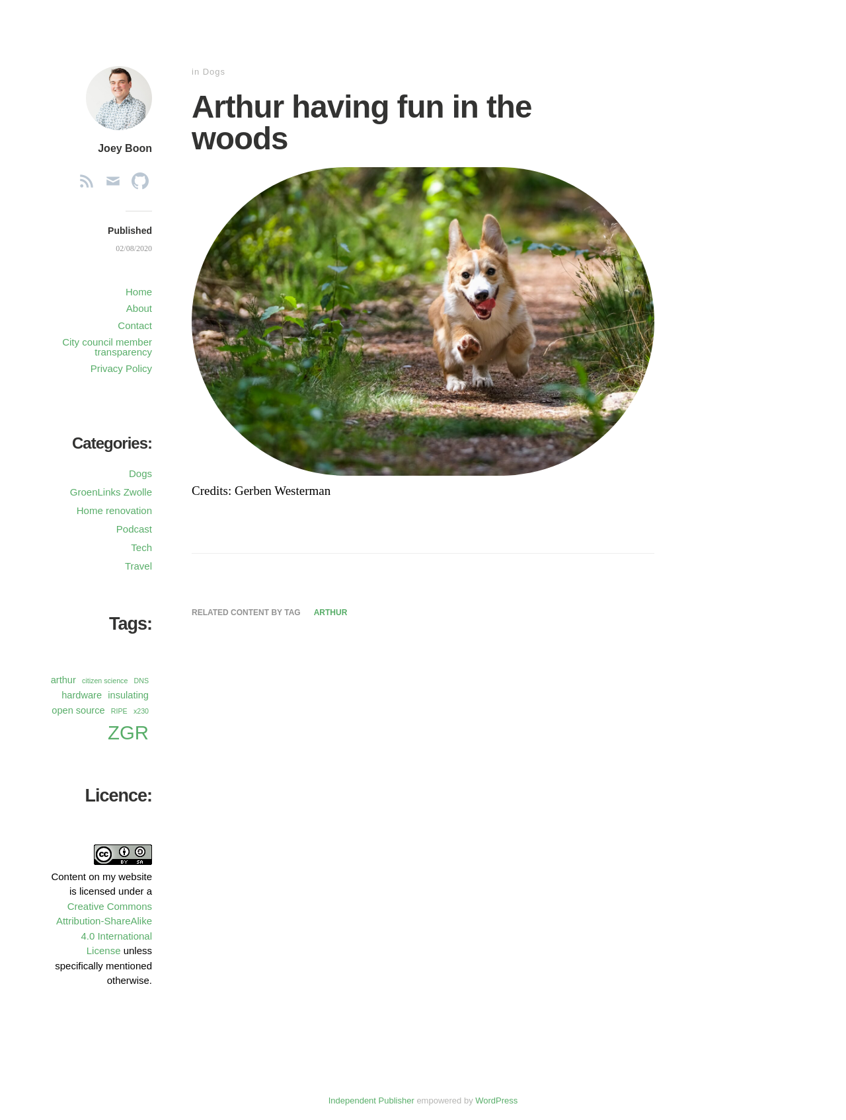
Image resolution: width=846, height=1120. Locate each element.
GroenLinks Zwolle (111, 492)
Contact (135, 325)
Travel (138, 566)
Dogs (214, 72)
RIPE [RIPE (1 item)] (119, 711)
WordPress (496, 1100)
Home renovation (114, 510)
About (139, 308)
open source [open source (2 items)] (78, 710)
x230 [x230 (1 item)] (141, 711)
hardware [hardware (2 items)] (81, 695)
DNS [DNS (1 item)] (141, 681)
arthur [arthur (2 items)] (63, 680)
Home (139, 291)
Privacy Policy (121, 368)
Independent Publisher (371, 1100)
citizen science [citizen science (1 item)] (105, 681)
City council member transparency (107, 346)
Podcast (134, 529)
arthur (331, 612)
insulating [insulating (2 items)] (128, 695)
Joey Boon (125, 148)
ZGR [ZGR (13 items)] (128, 732)
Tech (141, 547)
